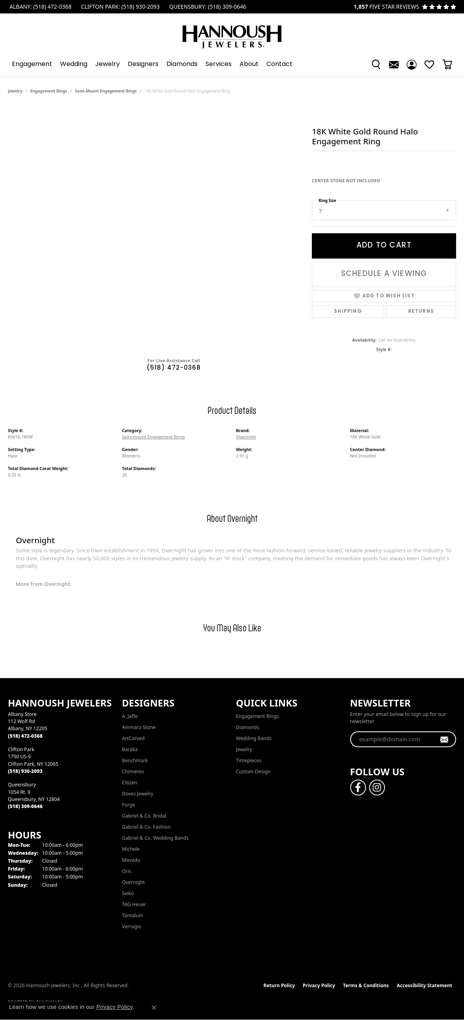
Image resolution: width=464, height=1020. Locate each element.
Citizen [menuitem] (130, 782)
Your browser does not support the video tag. (156, 135)
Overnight (246, 437)
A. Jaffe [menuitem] (130, 716)
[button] (376, 64)
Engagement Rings (48, 91)
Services (219, 64)
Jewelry (107, 64)
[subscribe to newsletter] (444, 739)
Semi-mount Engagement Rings (106, 91)
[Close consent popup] (153, 1007)
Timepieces (249, 760)
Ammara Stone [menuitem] (139, 727)
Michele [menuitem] (131, 849)
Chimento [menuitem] (133, 771)
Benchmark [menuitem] (135, 760)
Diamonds (182, 64)
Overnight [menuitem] (133, 882)
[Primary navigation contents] (232, 64)
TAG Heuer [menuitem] (134, 904)
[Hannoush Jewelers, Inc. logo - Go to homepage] (232, 33)
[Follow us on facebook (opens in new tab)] (358, 787)
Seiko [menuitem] (128, 893)
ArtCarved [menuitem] (133, 738)
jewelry (15, 91)
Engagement (32, 64)
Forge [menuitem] (128, 804)
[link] (40, 6)
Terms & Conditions (366, 985)
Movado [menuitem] (131, 860)
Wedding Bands (254, 738)
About (249, 64)
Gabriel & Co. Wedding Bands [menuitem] (155, 838)
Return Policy (279, 985)
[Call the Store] (25, 736)
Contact (279, 64)
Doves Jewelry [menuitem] (137, 793)
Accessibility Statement (424, 985)
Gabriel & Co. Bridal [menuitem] (144, 815)
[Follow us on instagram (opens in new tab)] (377, 787)
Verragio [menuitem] (131, 926)
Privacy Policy (319, 985)
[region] (156, 224)
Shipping (348, 311)
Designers (143, 64)
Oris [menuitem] (127, 871)
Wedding (73, 64)
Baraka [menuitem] (130, 749)
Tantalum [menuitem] (132, 915)
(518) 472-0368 (174, 368)
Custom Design (253, 771)
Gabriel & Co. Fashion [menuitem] (146, 827)
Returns (421, 311)
